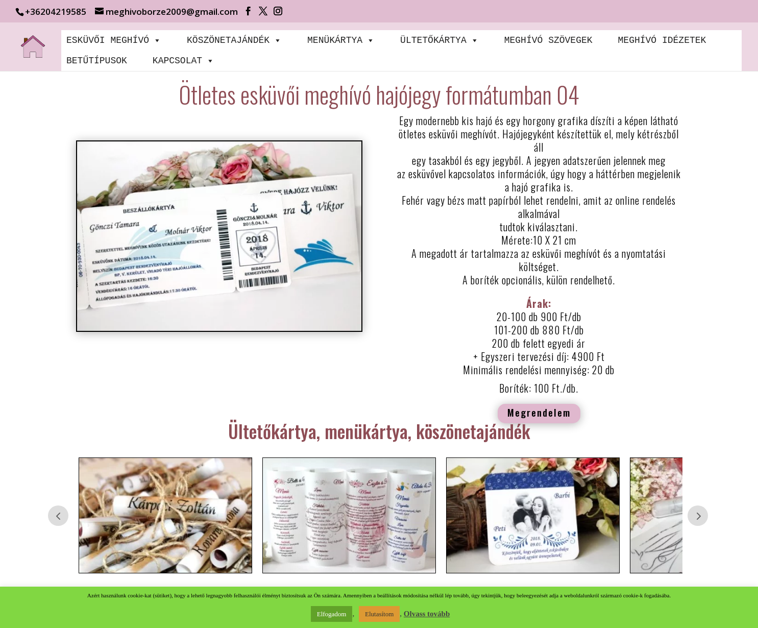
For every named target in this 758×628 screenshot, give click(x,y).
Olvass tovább (427, 614)
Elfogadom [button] (332, 614)
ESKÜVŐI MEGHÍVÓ (113, 40)
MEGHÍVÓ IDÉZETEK (662, 40)
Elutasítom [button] (379, 614)
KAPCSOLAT (183, 61)
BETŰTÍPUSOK (96, 61)
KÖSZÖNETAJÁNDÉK (234, 40)
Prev (58, 515)
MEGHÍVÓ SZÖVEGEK (548, 40)
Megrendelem (539, 412)
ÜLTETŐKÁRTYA (439, 40)
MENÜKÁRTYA (341, 40)
